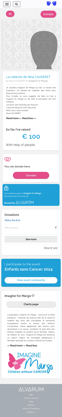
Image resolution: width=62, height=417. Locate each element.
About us (31, 412)
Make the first (12, 220)
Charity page (31, 304)
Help (31, 401)
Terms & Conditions (31, 408)
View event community (31, 280)
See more (31, 239)
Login (31, 394)
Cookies (31, 405)
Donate (48, 14)
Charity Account (31, 398)
